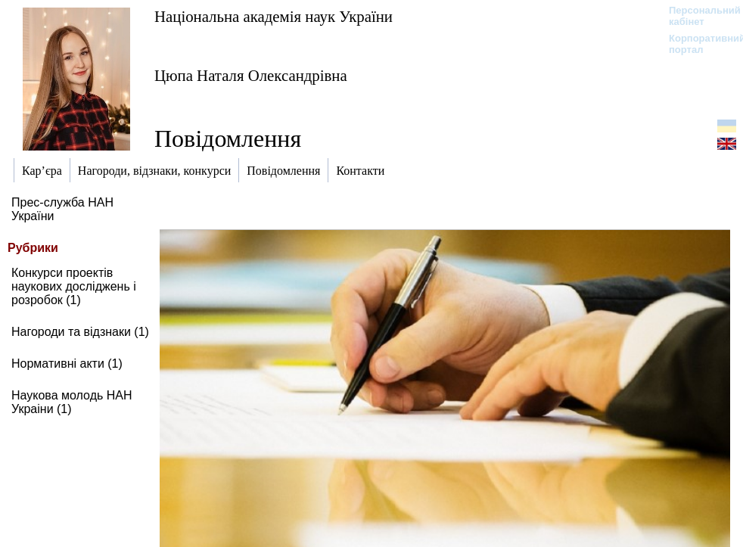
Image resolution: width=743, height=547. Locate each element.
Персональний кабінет (697, 16)
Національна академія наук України (273, 16)
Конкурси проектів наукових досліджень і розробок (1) (73, 286)
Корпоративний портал (697, 44)
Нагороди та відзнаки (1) (80, 331)
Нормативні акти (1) (67, 363)
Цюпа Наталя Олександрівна (250, 75)
